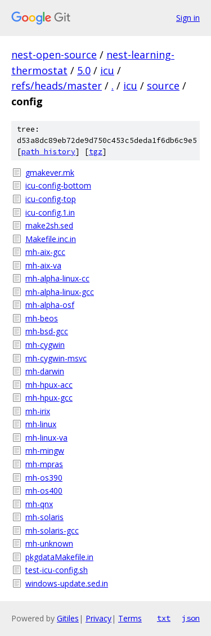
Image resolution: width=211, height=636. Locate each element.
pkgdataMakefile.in (59, 557)
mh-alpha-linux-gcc (59, 291)
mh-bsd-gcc (46, 331)
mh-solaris (44, 517)
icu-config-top (50, 199)
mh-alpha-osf (49, 304)
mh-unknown (49, 543)
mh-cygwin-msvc (56, 358)
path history (48, 151)
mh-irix (37, 411)
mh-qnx (39, 504)
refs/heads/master (56, 85)
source (163, 85)
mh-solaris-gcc (52, 530)
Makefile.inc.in (50, 239)
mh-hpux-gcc (49, 397)
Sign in (188, 17)
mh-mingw (44, 450)
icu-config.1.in (50, 212)
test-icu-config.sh (56, 570)
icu (107, 70)
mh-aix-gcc (45, 252)
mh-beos (41, 318)
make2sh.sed (49, 225)
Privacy (98, 618)
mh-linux (40, 424)
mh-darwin (44, 371)
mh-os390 (43, 477)
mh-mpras (44, 464)
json (191, 618)
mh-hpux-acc (49, 384)
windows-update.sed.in (66, 583)
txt (163, 618)
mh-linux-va (46, 437)
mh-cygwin (45, 344)
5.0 (84, 70)
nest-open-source (54, 54)
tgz (95, 151)
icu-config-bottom (58, 185)
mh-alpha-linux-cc (57, 278)
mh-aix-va (43, 265)
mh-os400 (43, 490)
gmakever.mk (49, 172)
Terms (130, 618)
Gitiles (68, 618)
